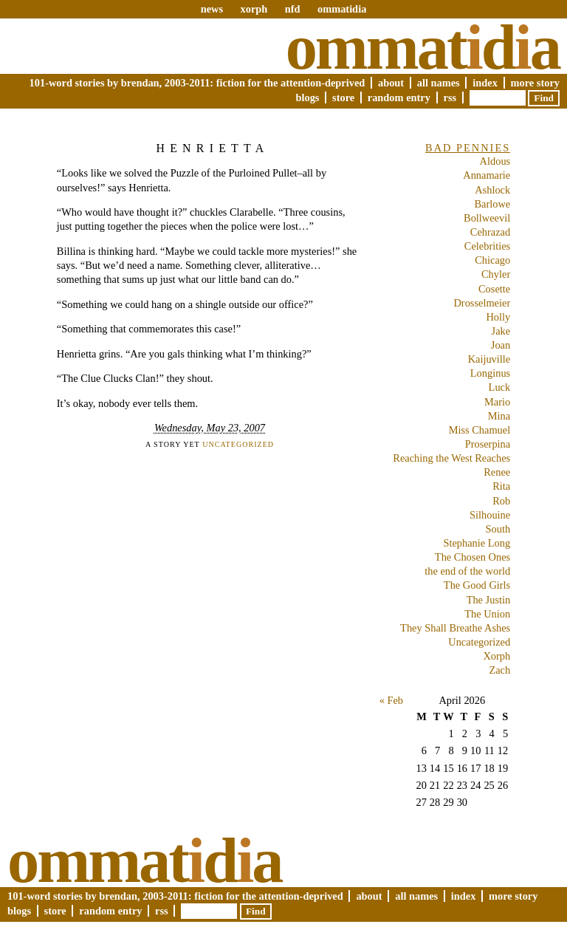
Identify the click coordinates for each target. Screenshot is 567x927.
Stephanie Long (476, 543)
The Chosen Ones (472, 557)
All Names (438, 83)
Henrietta (212, 148)
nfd (292, 9)
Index (485, 83)
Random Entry (399, 97)
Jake (501, 331)
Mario (497, 402)
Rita (501, 486)
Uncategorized (238, 444)
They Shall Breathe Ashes (455, 628)
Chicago (492, 260)
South (498, 529)
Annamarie (486, 175)
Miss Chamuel (480, 430)
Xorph (496, 656)
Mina (499, 416)
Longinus (490, 373)
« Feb (391, 700)
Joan (500, 345)
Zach (499, 670)
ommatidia (341, 9)
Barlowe (492, 204)
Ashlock (492, 190)
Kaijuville (489, 359)
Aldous (495, 161)
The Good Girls (477, 585)
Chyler (495, 274)
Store (343, 97)
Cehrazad (490, 232)
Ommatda (423, 47)
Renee (497, 472)
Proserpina (488, 444)
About (391, 83)
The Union (487, 614)
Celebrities (487, 246)
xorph (253, 9)
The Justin (489, 600)
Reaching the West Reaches (451, 458)
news (212, 9)
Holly (498, 317)
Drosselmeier (481, 303)
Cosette (494, 289)
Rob (501, 501)
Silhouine (490, 515)
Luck (500, 387)
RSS (450, 97)
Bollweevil (487, 218)
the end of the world (467, 571)
